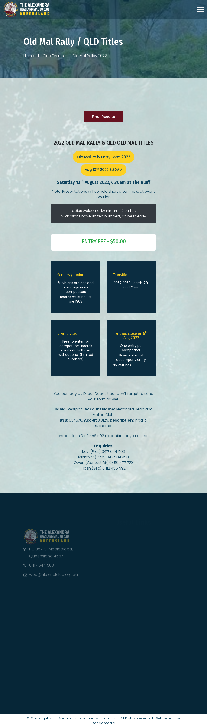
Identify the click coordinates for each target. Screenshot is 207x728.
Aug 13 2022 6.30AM (103, 169)
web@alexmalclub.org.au (53, 576)
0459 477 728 (121, 462)
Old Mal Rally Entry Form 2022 (103, 156)
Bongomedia (103, 723)
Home (28, 55)
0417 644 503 (113, 451)
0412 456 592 (92, 435)
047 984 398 (118, 457)
